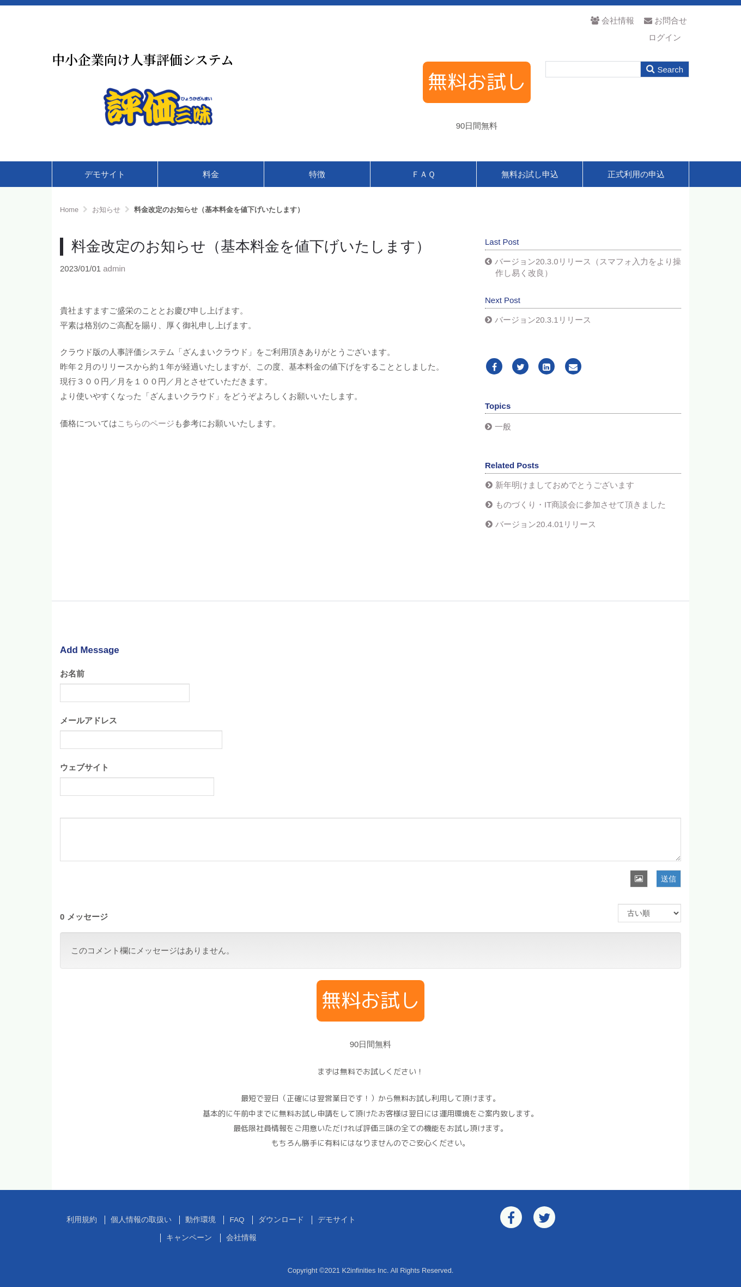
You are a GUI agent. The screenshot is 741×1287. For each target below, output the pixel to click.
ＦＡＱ (423, 174)
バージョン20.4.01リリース (545, 524)
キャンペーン (189, 1238)
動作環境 (200, 1220)
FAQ (236, 1220)
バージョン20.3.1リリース (543, 319)
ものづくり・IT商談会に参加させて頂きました (580, 504)
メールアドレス (88, 720)
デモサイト (104, 174)
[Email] (573, 367)
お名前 (72, 673)
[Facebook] (494, 367)
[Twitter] (520, 367)
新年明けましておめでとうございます (564, 485)
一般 (503, 426)
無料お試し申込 (529, 174)
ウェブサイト (84, 767)
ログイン (664, 37)
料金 (211, 174)
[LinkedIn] (546, 367)
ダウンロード (281, 1220)
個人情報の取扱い (141, 1220)
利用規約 (81, 1220)
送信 (668, 878)
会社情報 (612, 20)
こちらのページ (145, 423)
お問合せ (665, 20)
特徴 (317, 174)
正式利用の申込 (636, 174)
